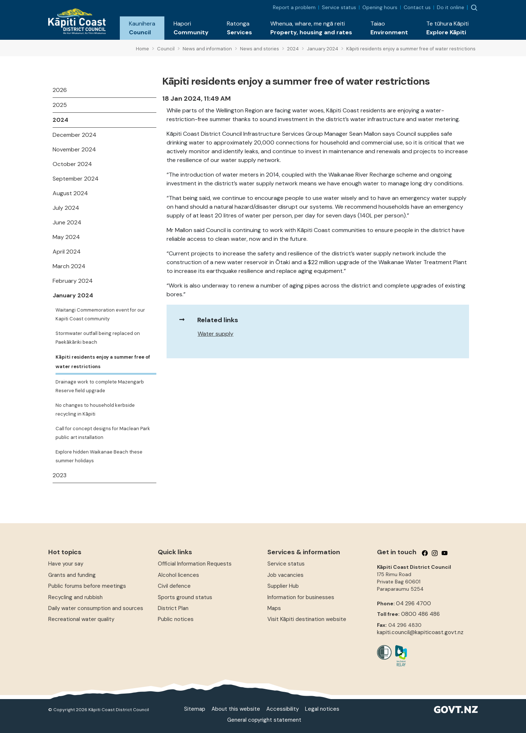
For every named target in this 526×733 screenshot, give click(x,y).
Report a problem (294, 7)
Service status (339, 7)
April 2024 (67, 251)
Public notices (176, 619)
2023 (59, 475)
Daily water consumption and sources (95, 608)
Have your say (65, 563)
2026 (60, 90)
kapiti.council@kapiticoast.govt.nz (420, 632)
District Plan (173, 608)
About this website (235, 709)
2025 (60, 105)
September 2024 (76, 178)
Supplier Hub (283, 586)
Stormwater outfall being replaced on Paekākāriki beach (98, 337)
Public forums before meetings (87, 586)
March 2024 (69, 266)
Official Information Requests (195, 563)
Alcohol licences (178, 575)
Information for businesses (300, 597)
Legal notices (322, 709)
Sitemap (194, 709)
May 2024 (66, 237)
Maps (274, 608)
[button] (142, 28)
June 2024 (67, 222)
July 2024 (66, 208)
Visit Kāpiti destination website (306, 619)
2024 (60, 120)
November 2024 (74, 149)
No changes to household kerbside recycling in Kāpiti (95, 409)
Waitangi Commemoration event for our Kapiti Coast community (100, 314)
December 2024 (74, 135)
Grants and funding (72, 575)
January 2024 (73, 295)
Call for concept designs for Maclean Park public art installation (103, 432)
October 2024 (72, 164)
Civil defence (174, 586)
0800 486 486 (420, 614)
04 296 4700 (413, 603)
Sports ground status (185, 597)
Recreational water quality (81, 619)
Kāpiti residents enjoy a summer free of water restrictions (103, 362)
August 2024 (70, 193)
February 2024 (73, 281)
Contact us (417, 7)
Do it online (450, 7)
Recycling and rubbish (75, 597)
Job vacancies (285, 575)
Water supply (215, 333)
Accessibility (282, 709)
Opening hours (379, 7)
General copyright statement (264, 720)
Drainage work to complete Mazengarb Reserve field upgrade (100, 386)
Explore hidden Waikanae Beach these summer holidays (99, 456)
